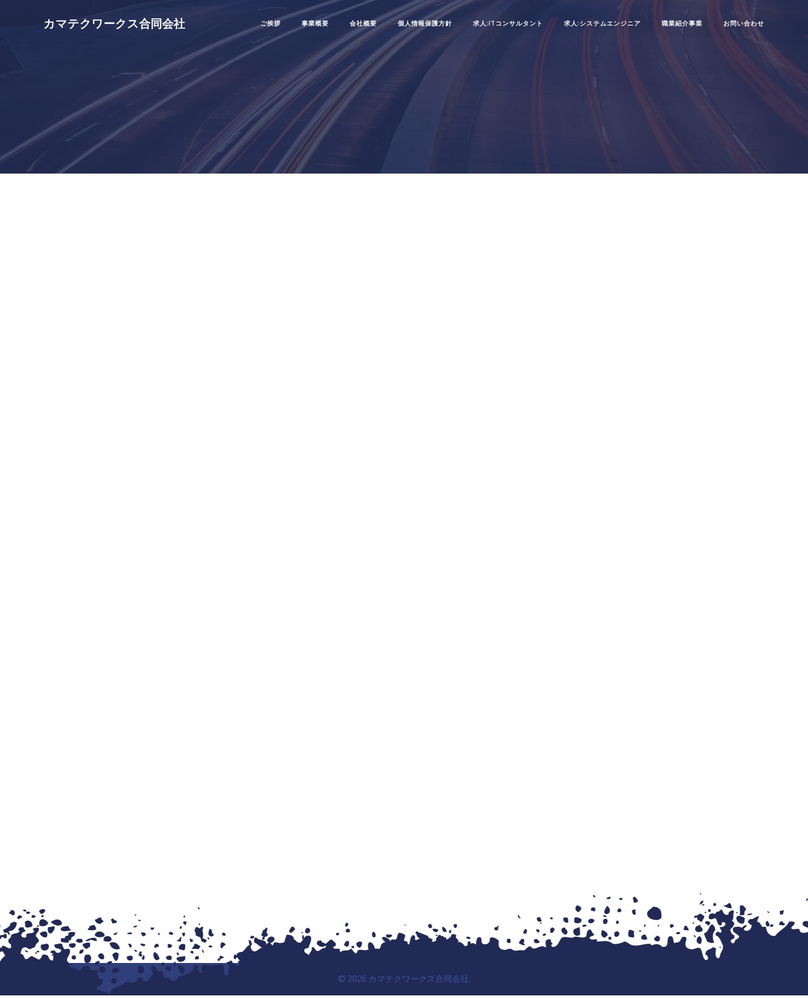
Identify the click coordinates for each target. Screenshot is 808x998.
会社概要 (348, 28)
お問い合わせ (728, 28)
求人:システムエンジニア (587, 28)
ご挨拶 (255, 28)
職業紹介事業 (667, 28)
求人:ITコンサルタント (493, 28)
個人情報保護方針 (410, 28)
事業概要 (300, 28)
